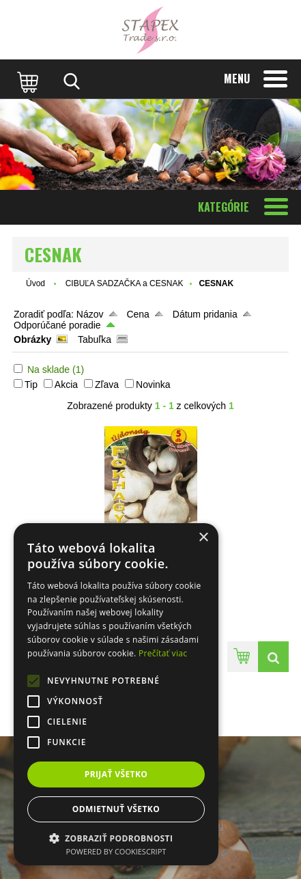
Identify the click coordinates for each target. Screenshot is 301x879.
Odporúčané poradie (57, 325)
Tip (31, 384)
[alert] (116, 694)
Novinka (153, 384)
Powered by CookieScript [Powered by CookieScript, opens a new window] (116, 851)
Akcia (66, 384)
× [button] (203, 538)
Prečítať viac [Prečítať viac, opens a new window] (163, 653)
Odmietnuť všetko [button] (116, 809)
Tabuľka (94, 339)
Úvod (35, 283)
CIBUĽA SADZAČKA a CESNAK (125, 283)
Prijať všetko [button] (116, 774)
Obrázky (32, 339)
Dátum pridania (205, 314)
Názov (90, 314)
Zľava (107, 384)
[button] (116, 837)
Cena (137, 314)
